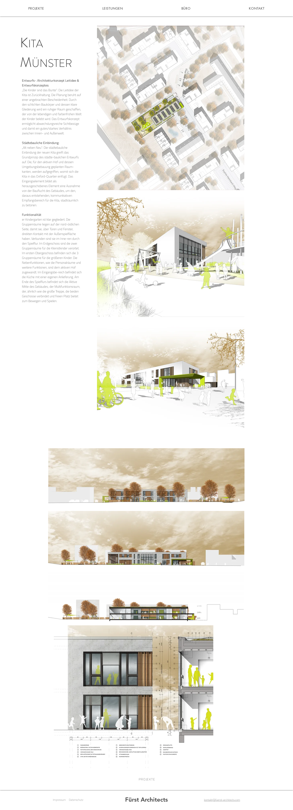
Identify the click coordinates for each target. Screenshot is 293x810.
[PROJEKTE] (146, 779)
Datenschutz (76, 800)
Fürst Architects (146, 799)
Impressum (59, 800)
